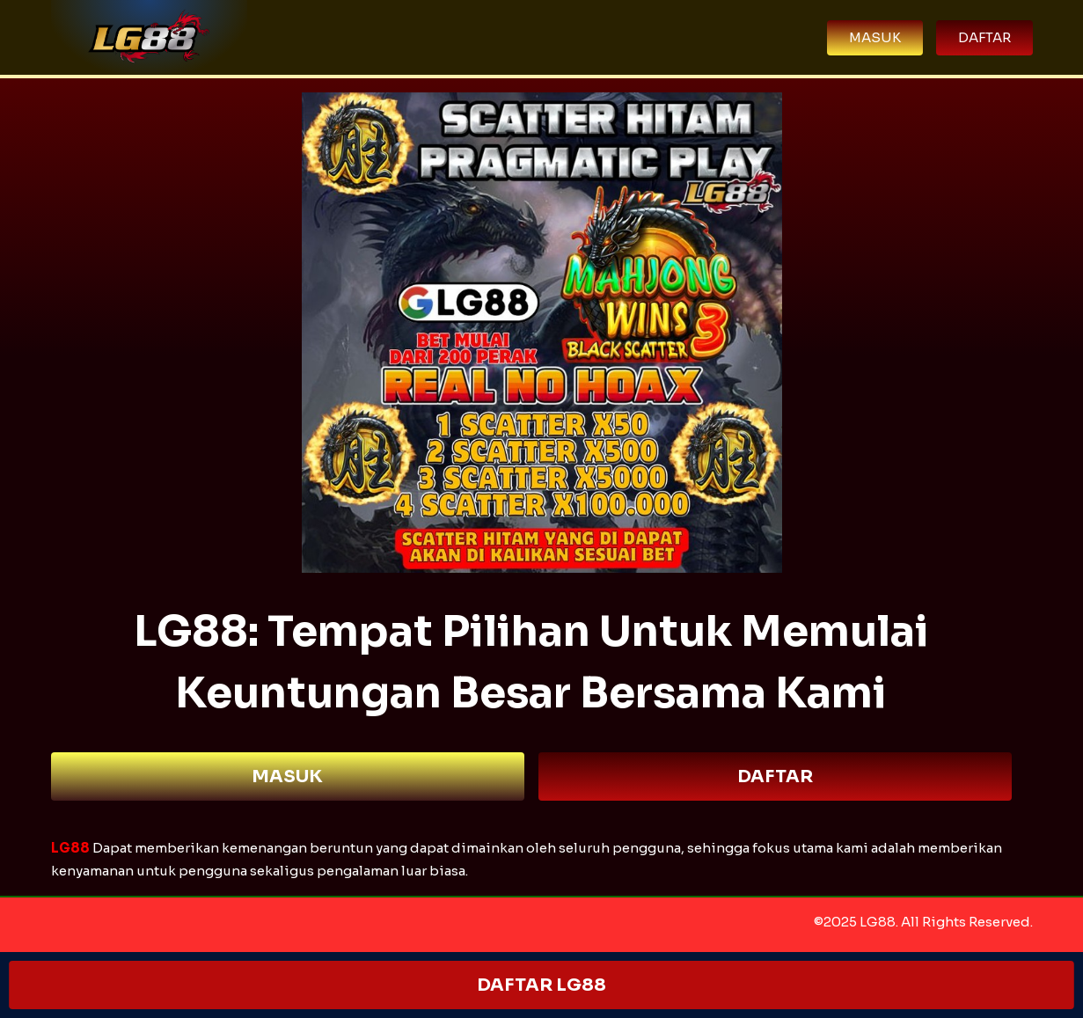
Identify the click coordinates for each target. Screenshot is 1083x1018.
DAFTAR (775, 776)
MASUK (287, 776)
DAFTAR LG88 (541, 985)
